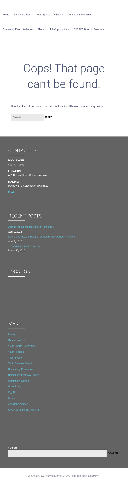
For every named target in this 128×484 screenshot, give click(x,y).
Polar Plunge (15, 386)
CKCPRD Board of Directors (89, 29)
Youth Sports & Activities (49, 14)
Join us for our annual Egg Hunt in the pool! (31, 226)
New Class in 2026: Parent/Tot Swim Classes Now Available (41, 236)
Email (11, 192)
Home (6, 14)
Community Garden (18, 380)
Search (12, 447)
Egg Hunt (13, 392)
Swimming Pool (22, 14)
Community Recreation (80, 14)
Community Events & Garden (18, 29)
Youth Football (16, 351)
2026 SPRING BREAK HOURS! (24, 246)
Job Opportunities (59, 29)
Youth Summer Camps (20, 363)
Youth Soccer (15, 357)
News (41, 29)
